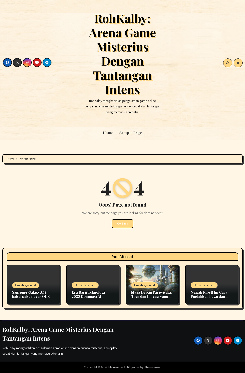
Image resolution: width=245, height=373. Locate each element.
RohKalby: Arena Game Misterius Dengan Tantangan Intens (122, 53)
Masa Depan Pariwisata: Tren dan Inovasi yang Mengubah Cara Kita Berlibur (151, 298)
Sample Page (130, 132)
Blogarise (133, 367)
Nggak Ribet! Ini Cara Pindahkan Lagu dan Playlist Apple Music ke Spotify (210, 298)
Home (108, 132)
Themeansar (152, 367)
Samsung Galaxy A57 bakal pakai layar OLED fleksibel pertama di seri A (32, 298)
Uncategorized (25, 285)
